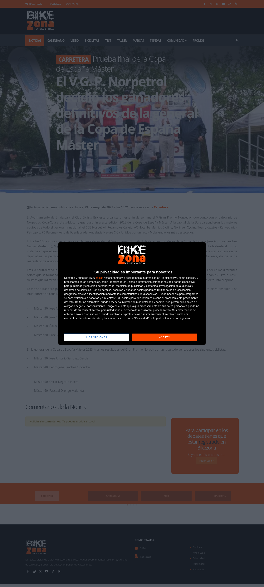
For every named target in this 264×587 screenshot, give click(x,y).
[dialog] (132, 293)
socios (99, 278)
